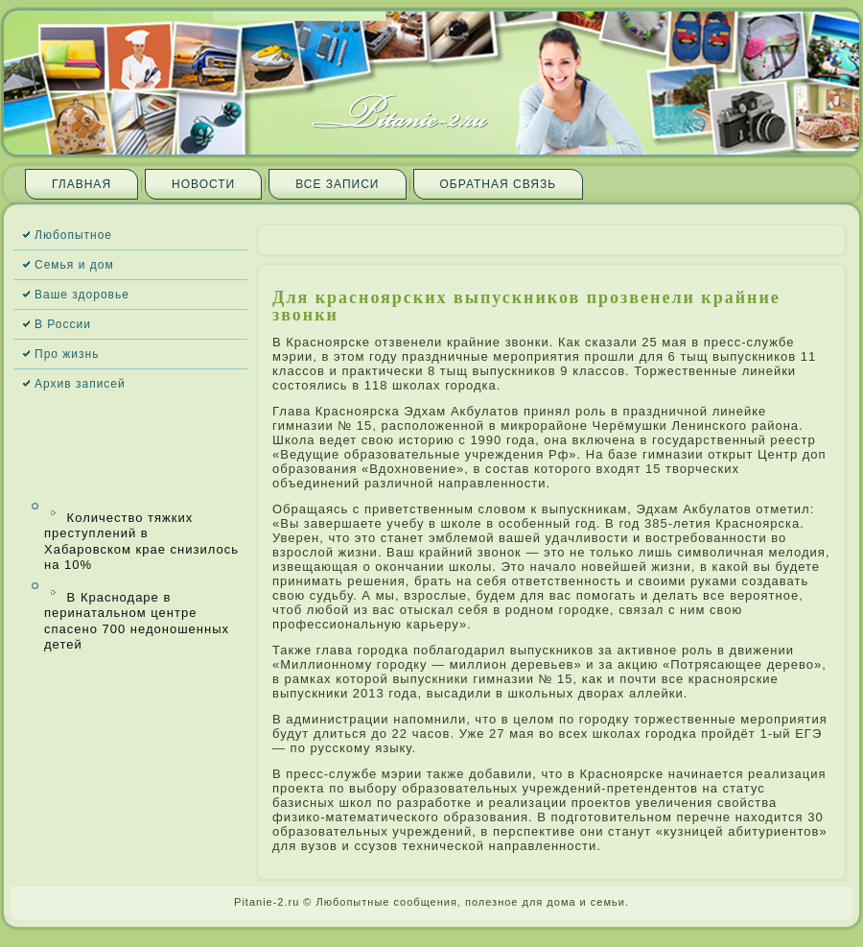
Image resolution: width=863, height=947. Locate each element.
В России (63, 324)
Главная (81, 184)
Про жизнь (67, 354)
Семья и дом (74, 265)
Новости (203, 184)
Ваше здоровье (82, 294)
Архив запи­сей (80, 384)
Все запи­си (337, 184)
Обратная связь (498, 184)
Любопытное (73, 235)
